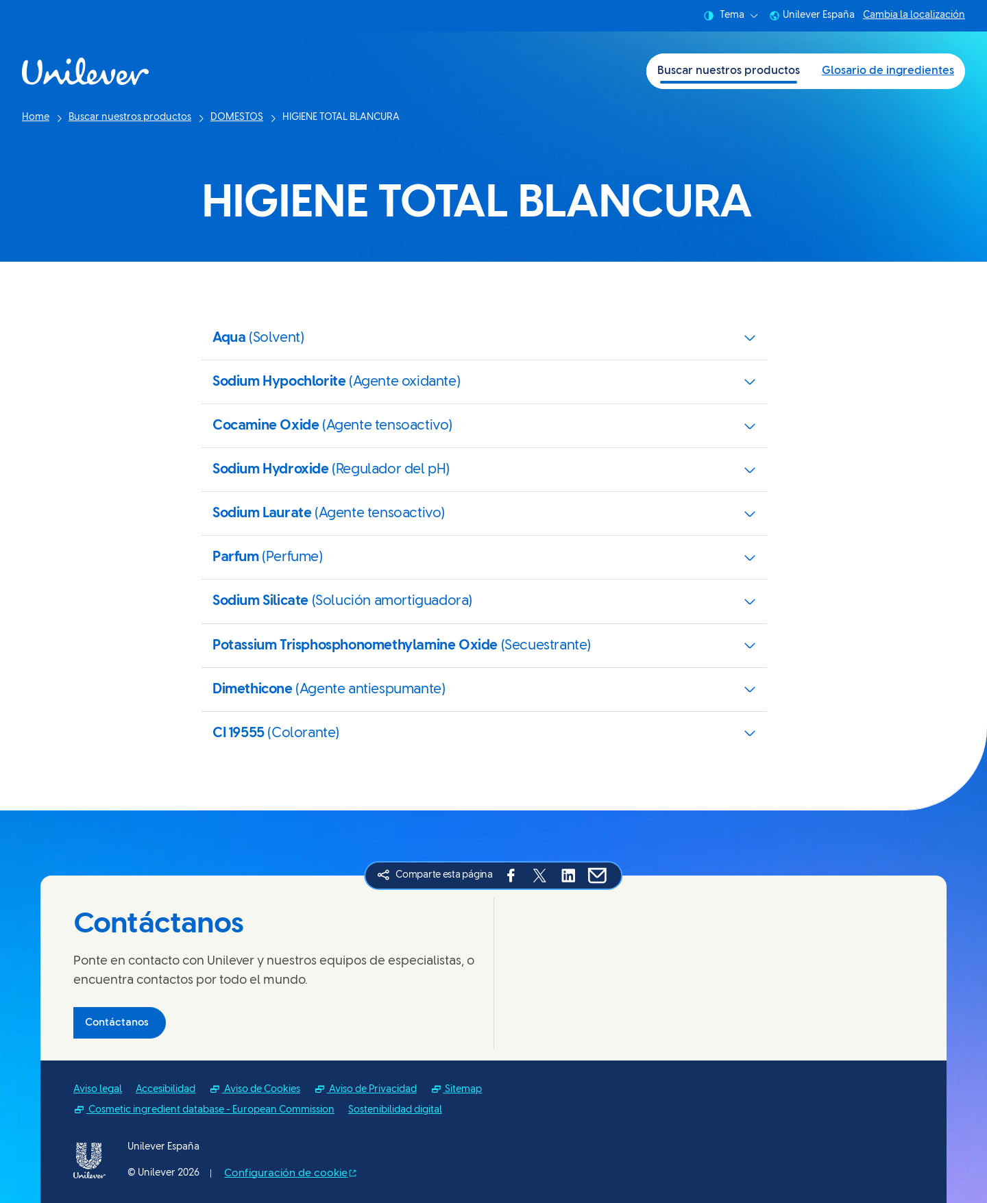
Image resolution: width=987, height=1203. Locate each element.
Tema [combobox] (730, 15)
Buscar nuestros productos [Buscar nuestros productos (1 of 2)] (728, 71)
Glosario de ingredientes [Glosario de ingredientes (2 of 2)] (888, 71)
